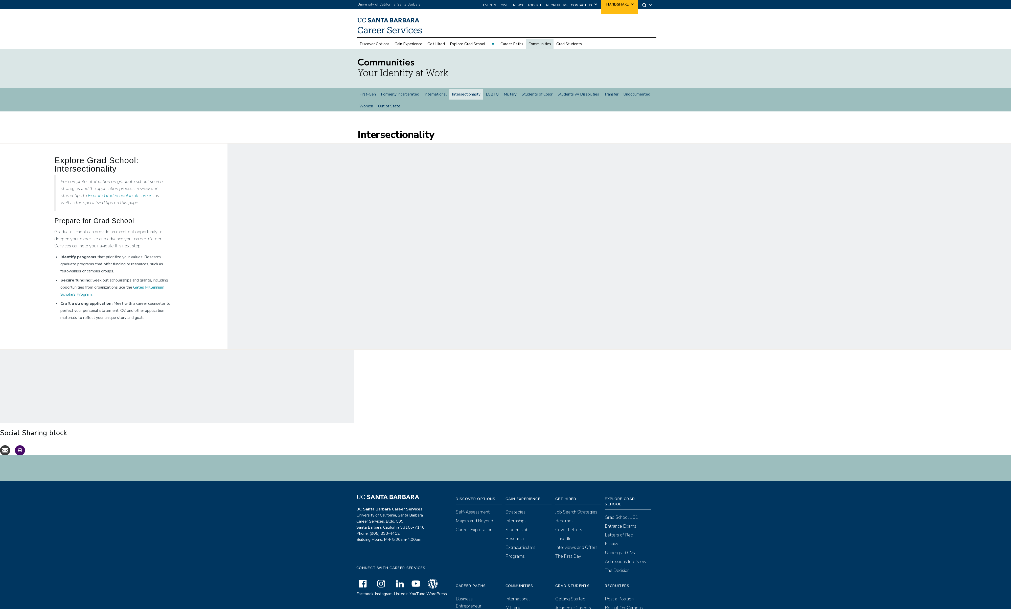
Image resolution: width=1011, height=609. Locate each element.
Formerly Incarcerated (400, 94)
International (435, 94)
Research (514, 528)
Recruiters (556, 5)
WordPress (436, 583)
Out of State (389, 106)
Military (510, 94)
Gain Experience (408, 43)
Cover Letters (568, 519)
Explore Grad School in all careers (121, 185)
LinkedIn (401, 583)
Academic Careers (573, 597)
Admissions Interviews (627, 551)
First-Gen (367, 94)
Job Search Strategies (576, 502)
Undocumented (637, 94)
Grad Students (569, 43)
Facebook (365, 583)
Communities (540, 43)
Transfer (611, 94)
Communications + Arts (478, 604)
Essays (611, 533)
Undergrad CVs (620, 542)
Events (489, 5)
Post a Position (619, 588)
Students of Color (537, 94)
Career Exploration (474, 519)
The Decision (617, 560)
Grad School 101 (621, 507)
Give (505, 5)
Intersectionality (466, 94)
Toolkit (534, 5)
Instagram (384, 583)
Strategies (515, 502)
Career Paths (511, 43)
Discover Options (374, 43)
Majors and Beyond (474, 510)
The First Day (568, 546)
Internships (515, 510)
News (518, 5)
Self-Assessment (473, 502)
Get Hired (436, 43)
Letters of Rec (619, 525)
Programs (515, 546)
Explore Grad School (467, 43)
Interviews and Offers (576, 537)
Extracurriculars (520, 537)
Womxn (366, 106)
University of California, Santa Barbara (389, 4)
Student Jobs (518, 519)
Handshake (617, 4)
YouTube (417, 583)
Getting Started (570, 588)
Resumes (564, 510)
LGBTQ (492, 94)
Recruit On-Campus (624, 597)
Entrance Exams (620, 516)
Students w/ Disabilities (578, 94)
